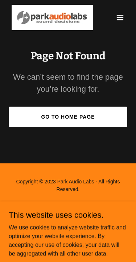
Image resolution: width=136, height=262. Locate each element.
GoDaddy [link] (82, 206)
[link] (50, 17)
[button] (120, 17)
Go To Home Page (68, 117)
